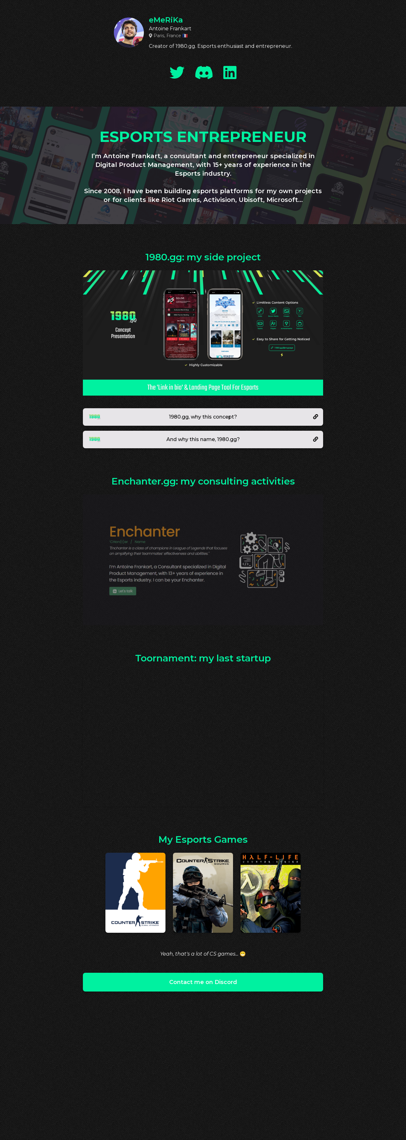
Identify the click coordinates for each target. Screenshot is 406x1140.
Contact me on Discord (203, 982)
